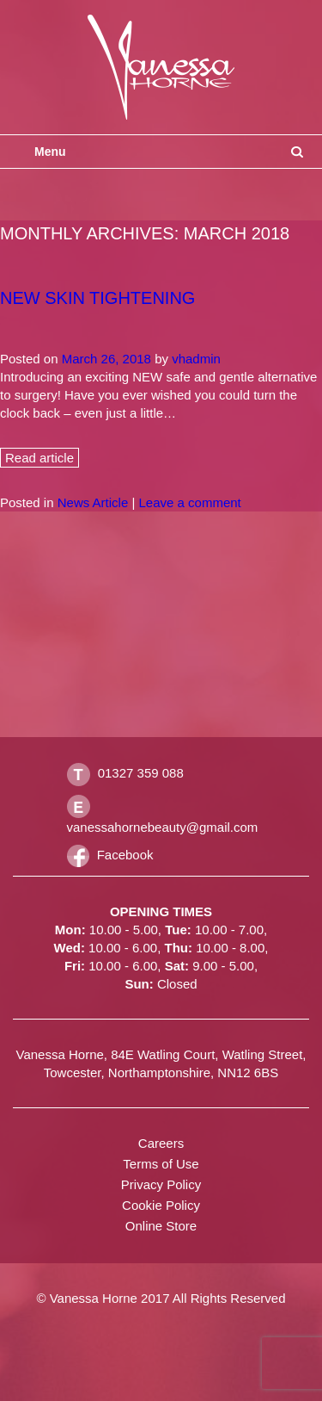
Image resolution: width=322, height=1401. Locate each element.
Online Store (161, 1225)
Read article (39, 457)
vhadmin (196, 358)
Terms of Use (160, 1163)
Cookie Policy (161, 1205)
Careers (161, 1143)
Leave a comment (190, 502)
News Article (93, 502)
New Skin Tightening (97, 297)
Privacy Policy (161, 1184)
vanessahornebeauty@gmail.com (162, 827)
